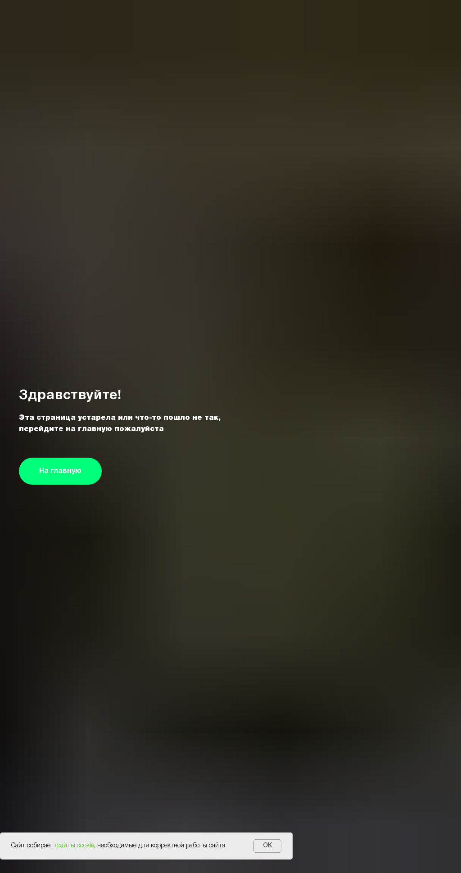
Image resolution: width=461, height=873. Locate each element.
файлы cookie (74, 846)
